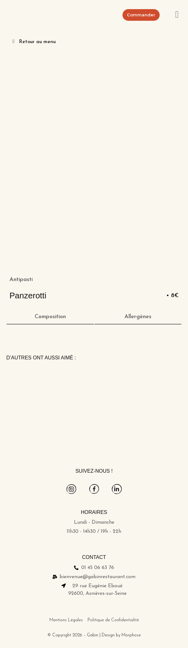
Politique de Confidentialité (113, 620)
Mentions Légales (66, 620)
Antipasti (21, 280)
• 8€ (172, 296)
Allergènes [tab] (137, 317)
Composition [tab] (50, 317)
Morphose (131, 635)
